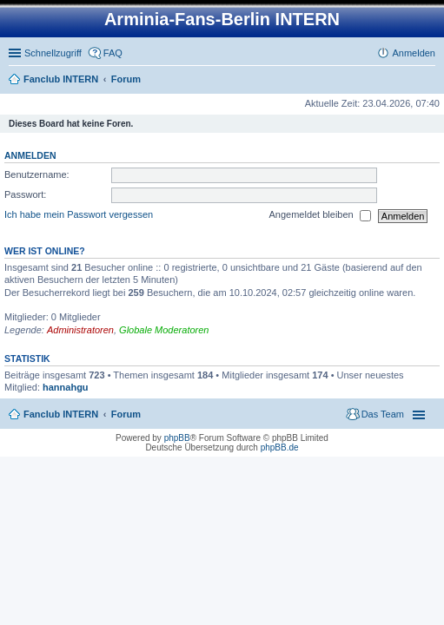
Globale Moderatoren (164, 330)
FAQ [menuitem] (113, 53)
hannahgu (66, 387)
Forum (126, 79)
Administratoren (80, 330)
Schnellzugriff (53, 53)
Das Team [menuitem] (382, 414)
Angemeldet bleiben (319, 216)
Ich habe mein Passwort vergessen (78, 215)
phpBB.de (280, 447)
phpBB (177, 438)
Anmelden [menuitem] (413, 53)
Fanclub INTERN (60, 79)
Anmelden (30, 155)
